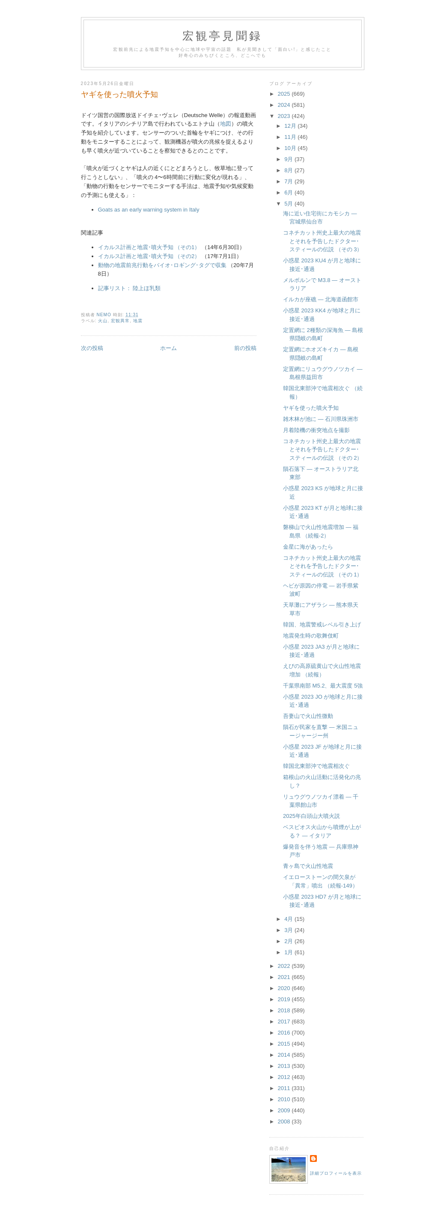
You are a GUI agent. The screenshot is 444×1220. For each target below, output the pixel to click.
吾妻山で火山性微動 (308, 716)
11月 (291, 137)
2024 (285, 105)
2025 (285, 94)
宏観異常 (120, 320)
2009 (285, 1110)
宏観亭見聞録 (222, 36)
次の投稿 (92, 348)
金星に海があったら (308, 547)
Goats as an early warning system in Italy (149, 209)
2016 (285, 1032)
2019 (285, 999)
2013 (285, 1066)
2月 (289, 941)
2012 (285, 1077)
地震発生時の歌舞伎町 (311, 635)
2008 (285, 1121)
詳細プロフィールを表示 (336, 1173)
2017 (285, 1021)
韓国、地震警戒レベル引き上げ (322, 624)
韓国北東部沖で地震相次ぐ (316, 766)
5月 (289, 203)
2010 (285, 1099)
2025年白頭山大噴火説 (311, 816)
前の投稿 (245, 348)
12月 (291, 126)
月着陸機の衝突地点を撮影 (316, 430)
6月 (289, 192)
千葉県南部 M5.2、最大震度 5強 (323, 685)
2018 (285, 1010)
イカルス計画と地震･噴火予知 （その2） (149, 256)
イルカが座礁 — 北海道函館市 (320, 299)
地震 (138, 320)
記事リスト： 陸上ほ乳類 (129, 288)
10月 (291, 148)
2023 (285, 116)
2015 (285, 1044)
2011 (285, 1088)
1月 (289, 952)
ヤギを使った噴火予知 (311, 408)
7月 (289, 181)
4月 (289, 919)
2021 (285, 977)
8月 (289, 170)
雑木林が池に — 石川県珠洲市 (320, 419)
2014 (285, 1055)
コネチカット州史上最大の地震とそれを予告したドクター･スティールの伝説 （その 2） (322, 449)
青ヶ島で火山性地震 (308, 866)
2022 (285, 966)
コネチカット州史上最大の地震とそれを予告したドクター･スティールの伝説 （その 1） (322, 566)
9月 (289, 159)
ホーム (168, 348)
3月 (289, 930)
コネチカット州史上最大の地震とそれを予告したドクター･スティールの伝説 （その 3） (322, 241)
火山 (102, 320)
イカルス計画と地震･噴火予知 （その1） (149, 247)
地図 (225, 124)
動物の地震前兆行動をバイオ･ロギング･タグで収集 (162, 265)
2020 (285, 988)
